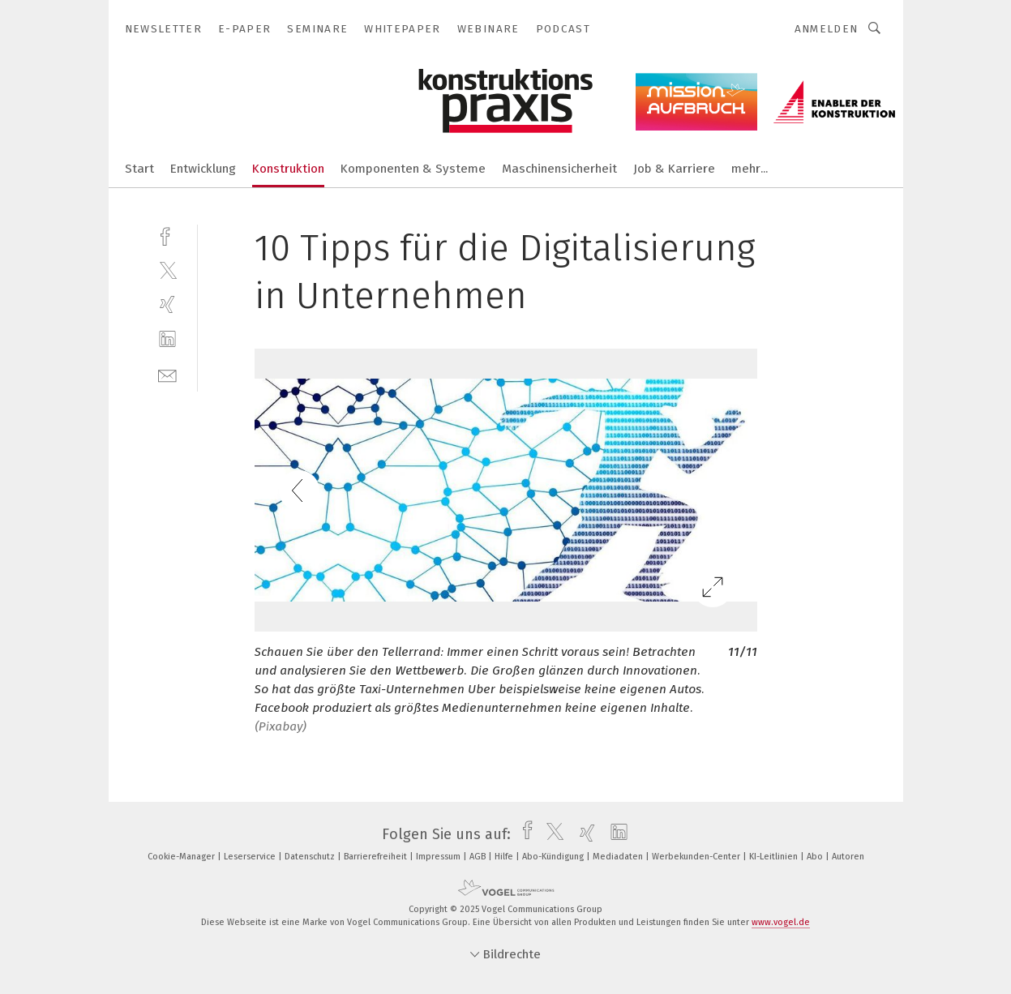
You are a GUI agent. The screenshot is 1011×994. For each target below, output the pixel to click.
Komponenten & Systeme (413, 168)
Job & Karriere (674, 168)
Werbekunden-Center (697, 856)
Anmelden (827, 29)
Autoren (848, 856)
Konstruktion (288, 168)
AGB (478, 856)
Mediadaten (619, 856)
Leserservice (251, 856)
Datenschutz (311, 856)
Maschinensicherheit (559, 168)
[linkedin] (167, 339)
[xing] (167, 304)
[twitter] (167, 269)
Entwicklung (203, 168)
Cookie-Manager (182, 856)
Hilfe (505, 856)
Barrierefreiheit (376, 856)
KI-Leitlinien (774, 856)
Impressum (439, 856)
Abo (816, 856)
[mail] (167, 374)
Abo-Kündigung (554, 856)
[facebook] (167, 235)
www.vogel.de (781, 922)
